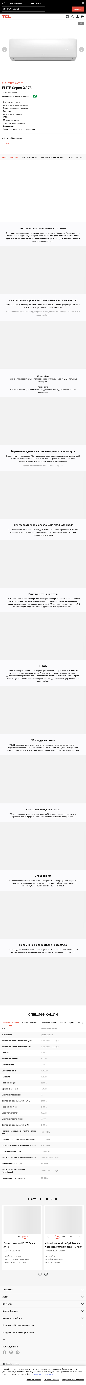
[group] (43, 50)
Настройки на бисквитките (73, 1380)
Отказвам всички (51, 1380)
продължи (78, 9)
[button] (40, 1274)
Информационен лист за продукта (16, 96)
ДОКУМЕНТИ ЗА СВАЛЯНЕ (52, 157)
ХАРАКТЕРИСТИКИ (10, 157)
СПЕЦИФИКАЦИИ (29, 157)
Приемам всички (34, 1380)
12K (7, 144)
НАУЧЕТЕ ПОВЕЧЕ (76, 157)
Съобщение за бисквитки (42, 1374)
